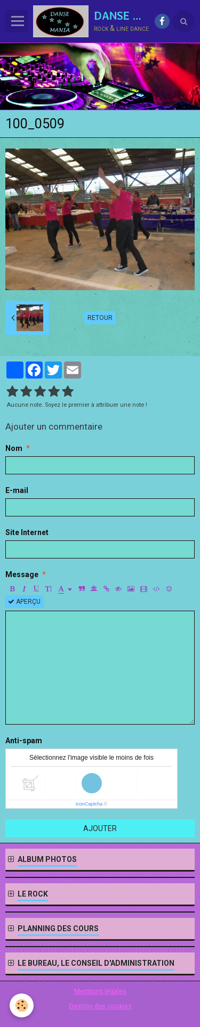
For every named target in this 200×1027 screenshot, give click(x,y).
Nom (13, 448)
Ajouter (100, 828)
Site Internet (27, 532)
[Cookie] (22, 1005)
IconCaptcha (89, 804)
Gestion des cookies (100, 1006)
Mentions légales (100, 991)
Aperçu (24, 601)
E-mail (16, 490)
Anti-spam (23, 740)
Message (21, 574)
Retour (100, 318)
